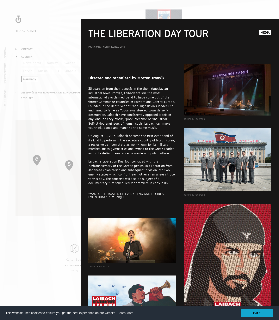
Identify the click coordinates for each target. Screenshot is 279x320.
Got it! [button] (257, 313)
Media (265, 32)
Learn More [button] (125, 313)
